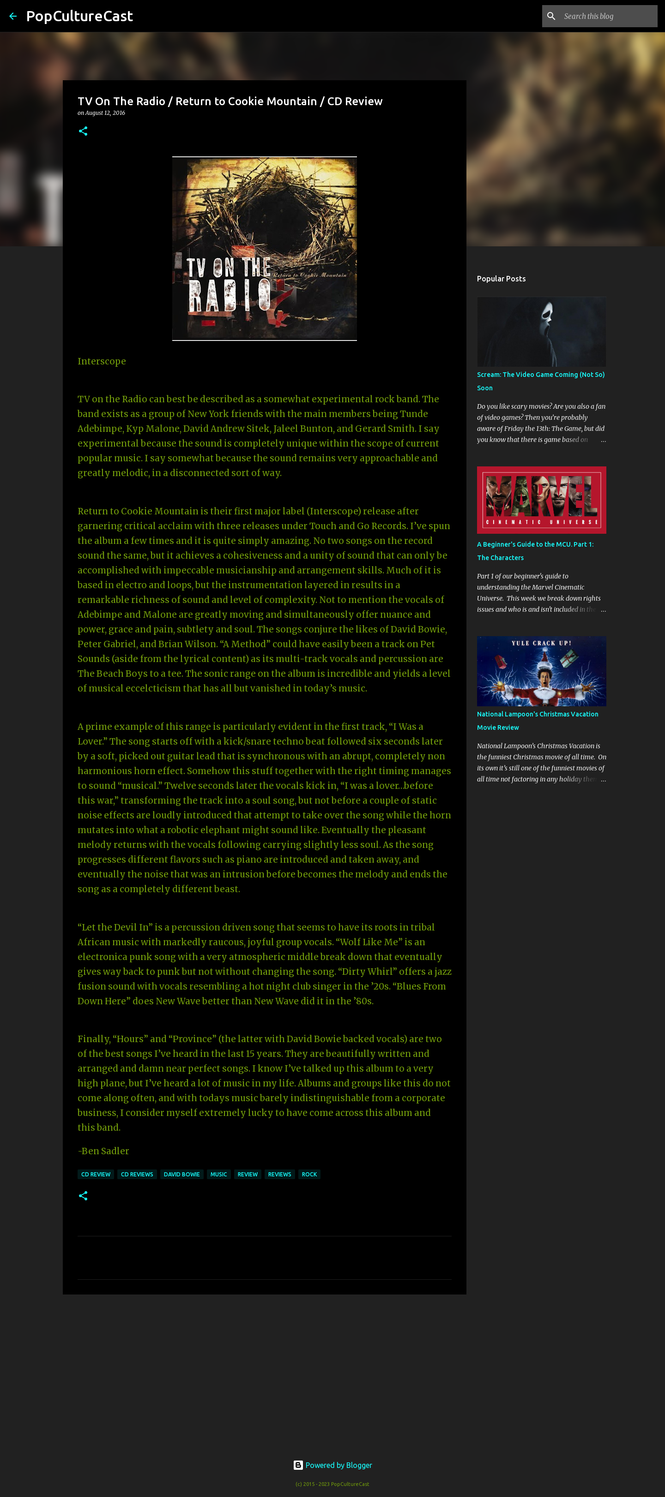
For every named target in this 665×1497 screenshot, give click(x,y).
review (248, 1174)
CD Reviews (137, 1174)
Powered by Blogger (332, 1465)
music (219, 1174)
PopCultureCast (79, 15)
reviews (279, 1174)
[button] (83, 131)
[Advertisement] (264, 1372)
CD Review (95, 1174)
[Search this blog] (609, 16)
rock (309, 1174)
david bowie (182, 1174)
